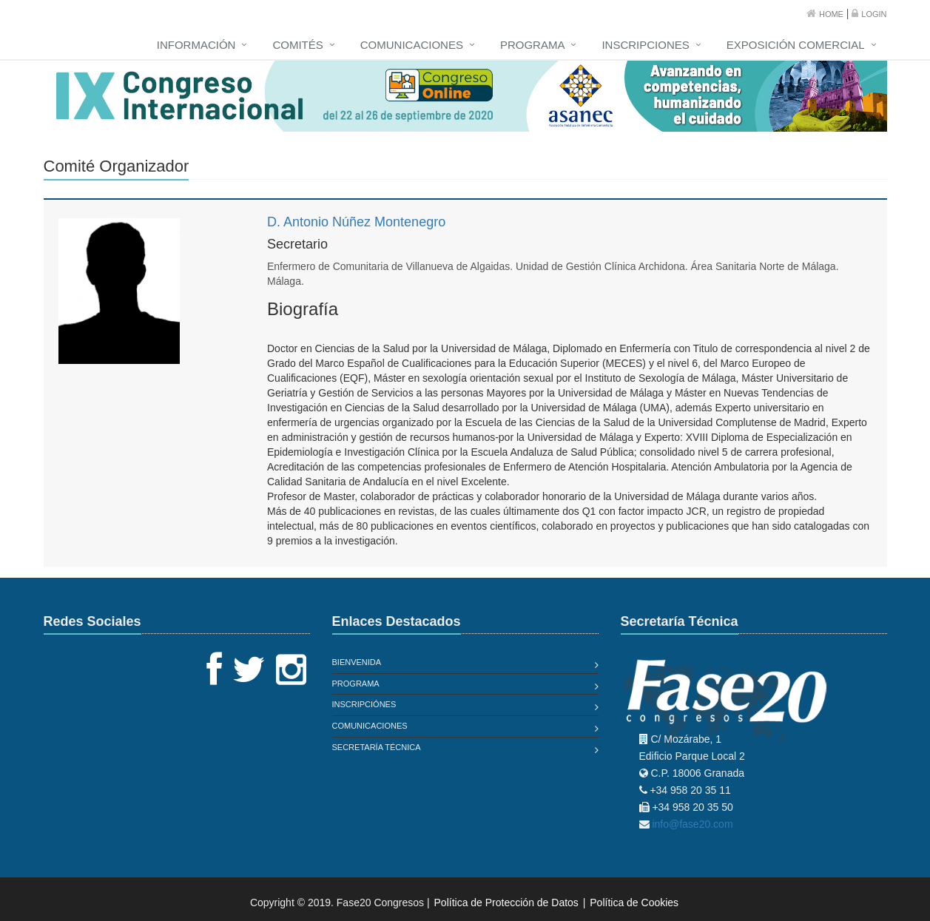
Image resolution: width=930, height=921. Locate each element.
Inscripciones (645, 44)
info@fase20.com (692, 824)
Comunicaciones (411, 44)
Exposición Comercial (796, 44)
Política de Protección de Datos (506, 902)
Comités (297, 44)
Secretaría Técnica (376, 747)
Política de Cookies (634, 902)
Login (873, 14)
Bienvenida (357, 662)
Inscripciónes (364, 704)
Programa (532, 44)
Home (831, 14)
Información (196, 44)
